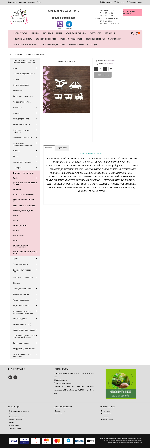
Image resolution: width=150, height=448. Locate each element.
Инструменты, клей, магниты (24, 349)
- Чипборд (16, 230)
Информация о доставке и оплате (21, 2)
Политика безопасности (16, 417)
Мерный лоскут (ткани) (22, 324)
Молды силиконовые (21, 300)
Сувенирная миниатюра (22, 102)
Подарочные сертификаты (23, 96)
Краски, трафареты (20, 264)
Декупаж (16, 156)
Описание (49, 148)
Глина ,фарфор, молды (21, 119)
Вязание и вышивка (95, 39)
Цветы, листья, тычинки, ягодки (22, 271)
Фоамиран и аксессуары (22, 137)
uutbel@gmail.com (64, 17)
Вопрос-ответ (61, 148)
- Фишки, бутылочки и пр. (21, 225)
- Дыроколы (17, 189)
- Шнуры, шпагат (18, 235)
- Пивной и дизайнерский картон (24, 206)
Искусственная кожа (21, 305)
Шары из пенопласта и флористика (21, 355)
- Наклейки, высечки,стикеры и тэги (23, 200)
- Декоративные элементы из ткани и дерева (25, 183)
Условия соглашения (15, 420)
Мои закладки (105, 417)
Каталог (11, 423)
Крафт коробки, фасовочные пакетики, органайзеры (24, 337)
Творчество (95, 33)
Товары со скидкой (15, 428)
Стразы (15, 259)
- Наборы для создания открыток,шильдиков (20, 246)
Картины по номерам (21, 85)
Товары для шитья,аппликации (25, 330)
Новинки (35, 33)
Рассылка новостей (107, 420)
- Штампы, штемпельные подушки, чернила (24, 252)
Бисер (15, 68)
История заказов (106, 414)
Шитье (59, 33)
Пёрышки (16, 283)
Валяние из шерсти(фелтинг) (24, 74)
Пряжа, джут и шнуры (21, 124)
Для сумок (109, 33)
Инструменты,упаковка (54, 45)
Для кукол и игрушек (46, 39)
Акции (94, 45)
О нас (39, 2)
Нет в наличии (103, 75)
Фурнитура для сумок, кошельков (21, 131)
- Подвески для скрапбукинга (23, 211)
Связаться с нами (60, 411)
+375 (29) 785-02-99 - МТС (63, 10)
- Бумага (15, 178)
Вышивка (16, 113)
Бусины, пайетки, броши (22, 289)
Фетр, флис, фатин (20, 319)
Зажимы (16, 79)
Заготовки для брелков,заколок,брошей (22, 144)
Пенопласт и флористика (26, 45)
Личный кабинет (106, 411)
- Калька (15, 240)
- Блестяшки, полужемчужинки (23, 173)
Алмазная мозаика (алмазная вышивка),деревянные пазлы (24, 61)
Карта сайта (58, 414)
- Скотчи (15, 221)
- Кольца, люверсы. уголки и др (23, 194)
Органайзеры (18, 91)
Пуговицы (16, 151)
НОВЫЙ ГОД (17, 107)
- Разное (15, 216)
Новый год (48, 33)
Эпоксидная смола (23, 39)
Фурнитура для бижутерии (23, 277)
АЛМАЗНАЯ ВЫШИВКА (78, 45)
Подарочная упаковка (21, 343)
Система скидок (14, 426)
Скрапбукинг (114, 39)
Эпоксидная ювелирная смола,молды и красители (23, 312)
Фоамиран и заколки (76, 33)
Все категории (20, 33)
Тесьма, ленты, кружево (22, 162)
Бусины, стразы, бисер (71, 39)
